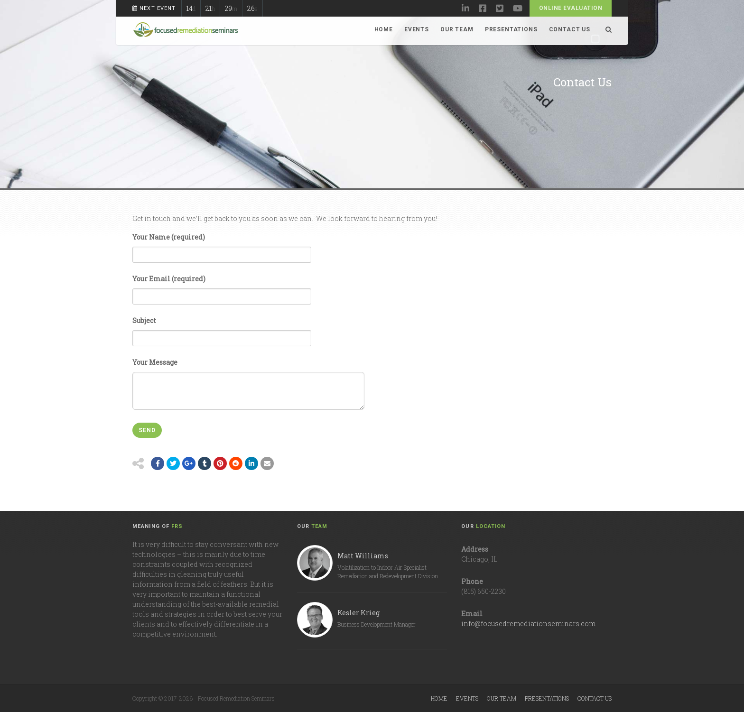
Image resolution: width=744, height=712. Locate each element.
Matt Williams (362, 555)
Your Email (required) (221, 286)
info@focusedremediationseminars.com (528, 623)
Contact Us (569, 29)
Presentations (511, 29)
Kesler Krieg (358, 612)
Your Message (248, 375)
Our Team (457, 29)
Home (383, 29)
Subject (221, 328)
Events (416, 29)
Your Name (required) (221, 244)
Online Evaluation (570, 8)
